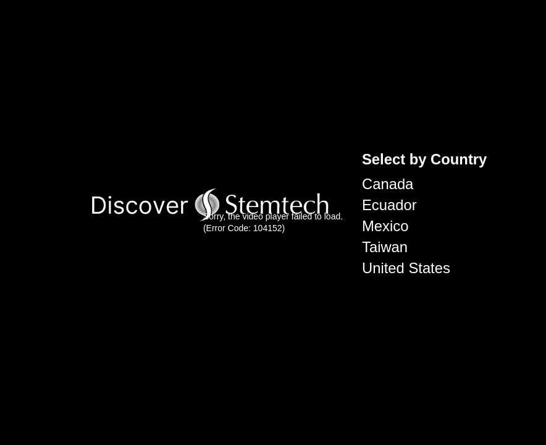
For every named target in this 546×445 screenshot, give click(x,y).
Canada (387, 184)
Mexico (385, 226)
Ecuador (389, 205)
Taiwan (385, 247)
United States (406, 268)
